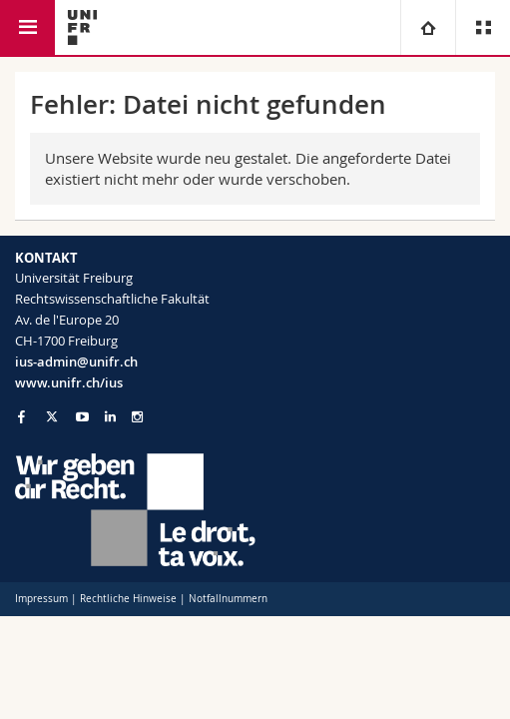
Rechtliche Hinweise (128, 598)
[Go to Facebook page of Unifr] (21, 416)
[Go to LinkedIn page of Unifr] (110, 416)
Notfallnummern (228, 598)
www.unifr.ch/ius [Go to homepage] (69, 382)
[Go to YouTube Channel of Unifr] (82, 416)
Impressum (41, 598)
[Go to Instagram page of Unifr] (137, 416)
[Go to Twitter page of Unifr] (52, 416)
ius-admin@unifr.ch (76, 361)
